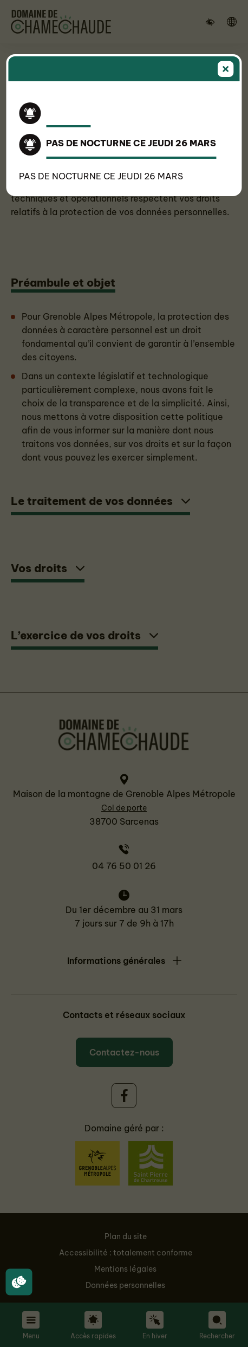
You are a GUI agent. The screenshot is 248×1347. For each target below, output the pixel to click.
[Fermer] (225, 70)
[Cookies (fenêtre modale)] (19, 1282)
